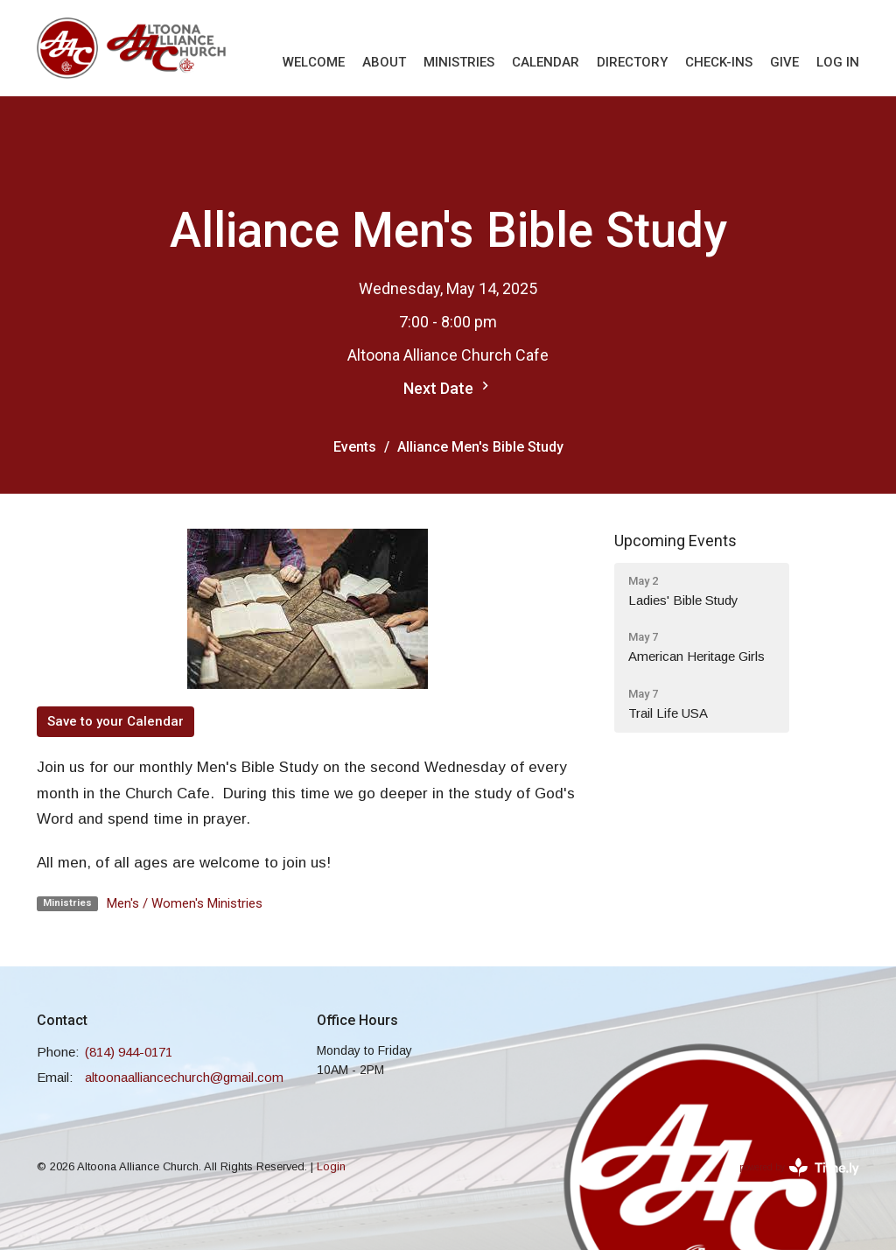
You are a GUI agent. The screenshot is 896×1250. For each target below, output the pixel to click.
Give (784, 62)
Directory (632, 62)
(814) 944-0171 (128, 1051)
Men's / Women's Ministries (184, 903)
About (384, 62)
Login (331, 1166)
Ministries (459, 62)
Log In (837, 62)
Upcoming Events (675, 540)
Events (354, 447)
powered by (799, 1167)
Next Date (448, 387)
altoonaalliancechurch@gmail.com (184, 1077)
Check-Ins (718, 62)
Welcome (314, 62)
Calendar (545, 62)
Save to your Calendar (115, 721)
